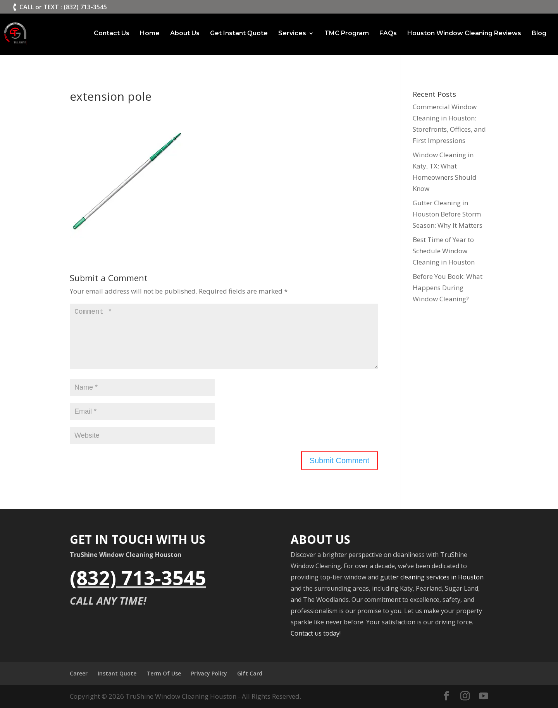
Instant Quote (117, 673)
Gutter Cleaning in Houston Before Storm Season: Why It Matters (447, 214)
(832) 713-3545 (138, 578)
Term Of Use (163, 673)
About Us (185, 34)
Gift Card (249, 673)
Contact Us (111, 34)
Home (150, 34)
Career (79, 673)
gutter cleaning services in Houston (432, 577)
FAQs (388, 34)
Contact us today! (316, 633)
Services (292, 34)
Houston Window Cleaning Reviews (464, 34)
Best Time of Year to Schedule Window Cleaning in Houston (444, 250)
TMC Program (346, 34)
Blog (539, 34)
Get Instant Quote (239, 34)
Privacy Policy (209, 673)
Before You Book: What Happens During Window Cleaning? (447, 287)
